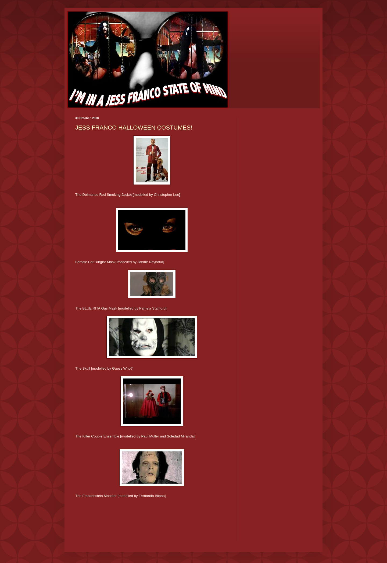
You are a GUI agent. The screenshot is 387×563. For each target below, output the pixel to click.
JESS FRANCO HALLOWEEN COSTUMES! (133, 127)
